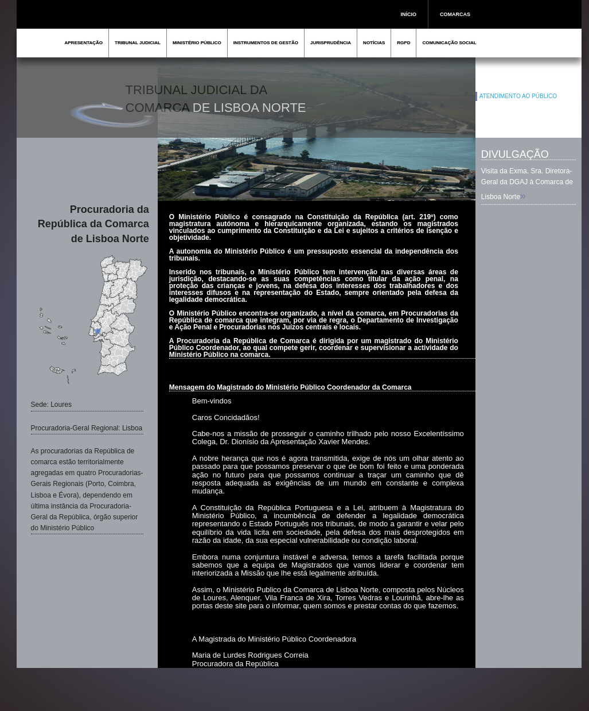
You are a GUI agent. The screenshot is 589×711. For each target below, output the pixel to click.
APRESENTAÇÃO (84, 42)
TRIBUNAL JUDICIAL (138, 42)
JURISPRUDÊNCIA (330, 42)
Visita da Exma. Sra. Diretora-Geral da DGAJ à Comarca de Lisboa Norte (527, 184)
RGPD (403, 42)
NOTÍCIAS (374, 42)
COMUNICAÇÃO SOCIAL (449, 42)
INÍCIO (409, 14)
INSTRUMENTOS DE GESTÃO (265, 42)
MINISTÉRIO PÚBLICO (197, 42)
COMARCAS (455, 14)
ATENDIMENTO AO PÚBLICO (518, 96)
